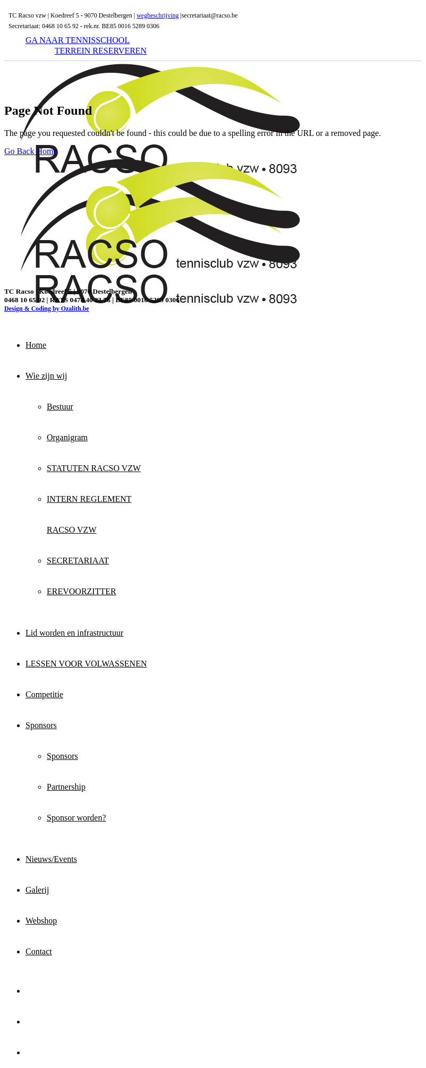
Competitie (44, 694)
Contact (38, 951)
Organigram (67, 437)
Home (35, 344)
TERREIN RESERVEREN (101, 50)
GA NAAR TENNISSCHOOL (77, 40)
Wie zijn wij (46, 375)
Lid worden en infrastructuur (74, 632)
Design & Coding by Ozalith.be (46, 308)
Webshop (41, 920)
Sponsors (41, 725)
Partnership (66, 786)
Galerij (37, 889)
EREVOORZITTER (81, 591)
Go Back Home (30, 151)
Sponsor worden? (76, 817)
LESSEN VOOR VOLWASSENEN (86, 663)
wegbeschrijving (157, 15)
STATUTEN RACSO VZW (94, 468)
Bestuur (60, 406)
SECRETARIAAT (78, 560)
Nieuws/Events (51, 859)
